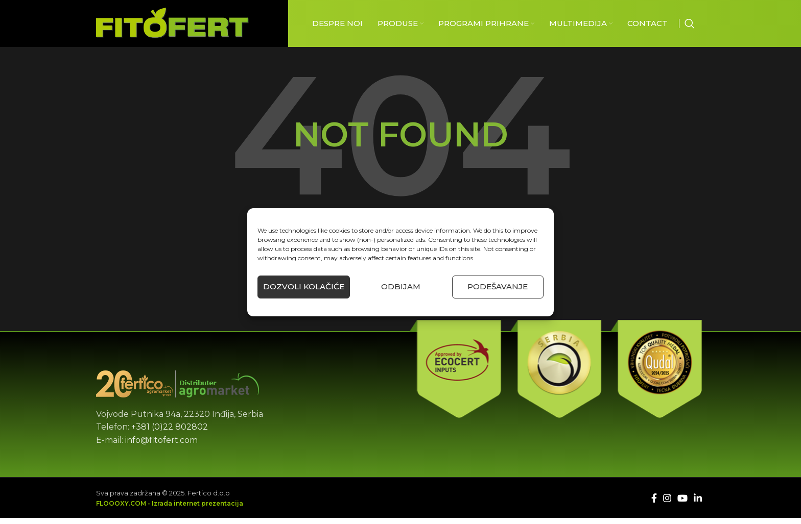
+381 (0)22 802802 (169, 433)
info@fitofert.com (161, 446)
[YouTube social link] (682, 504)
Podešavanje (497, 286)
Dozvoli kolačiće (303, 286)
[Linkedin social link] (698, 504)
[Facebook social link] (654, 504)
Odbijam (400, 286)
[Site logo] (172, 26)
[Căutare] (689, 26)
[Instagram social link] (667, 504)
